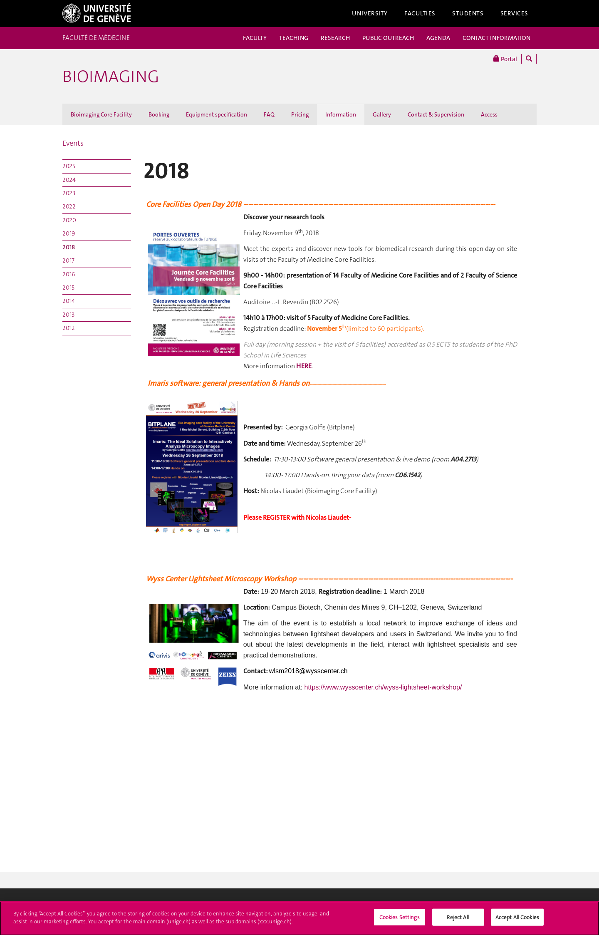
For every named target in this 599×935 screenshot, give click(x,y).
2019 (68, 233)
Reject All (458, 919)
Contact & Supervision (436, 114)
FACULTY (255, 38)
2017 (68, 260)
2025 (68, 166)
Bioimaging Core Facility (101, 114)
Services (514, 13)
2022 (69, 206)
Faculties (420, 13)
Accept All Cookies (517, 919)
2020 (69, 220)
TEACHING (293, 38)
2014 (68, 301)
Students (468, 13)
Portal (505, 59)
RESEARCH (335, 38)
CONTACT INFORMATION (496, 38)
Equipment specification (216, 114)
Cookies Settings (399, 919)
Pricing (300, 114)
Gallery (382, 114)
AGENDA (438, 38)
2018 (68, 247)
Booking (159, 114)
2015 (68, 287)
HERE (304, 366)
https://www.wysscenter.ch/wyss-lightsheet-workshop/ (383, 687)
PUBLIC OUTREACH (388, 38)
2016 (68, 274)
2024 (69, 180)
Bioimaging (110, 76)
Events (73, 143)
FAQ (269, 114)
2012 (68, 328)
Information (340, 114)
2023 (68, 193)
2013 (68, 314)
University (370, 13)
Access (489, 114)
